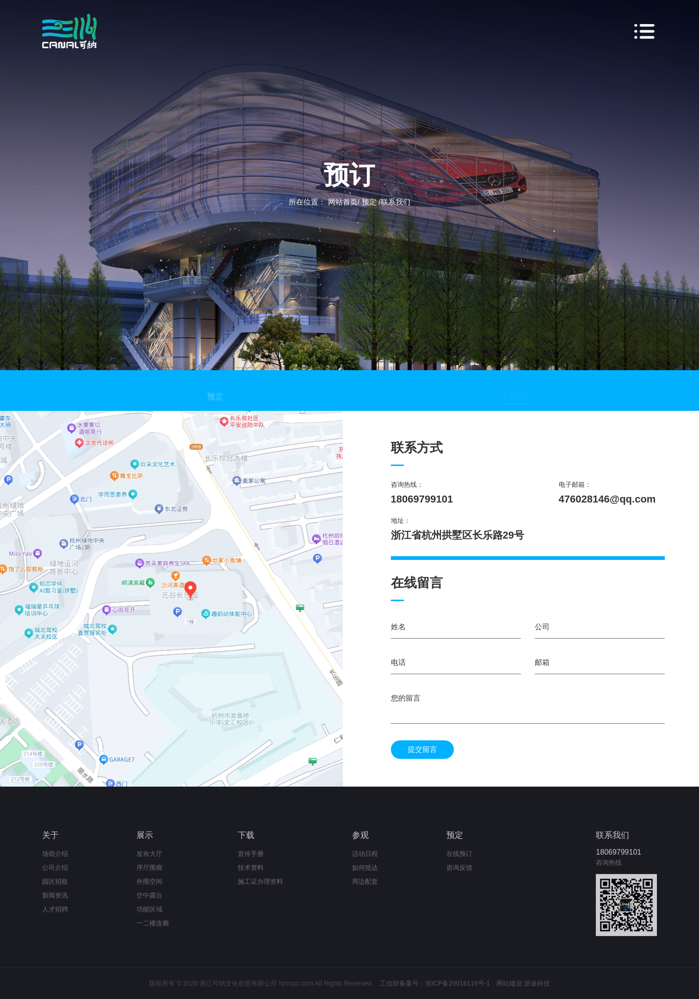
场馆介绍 (55, 861)
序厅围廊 (149, 875)
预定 (225, 404)
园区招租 (55, 889)
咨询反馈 (459, 875)
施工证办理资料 (260, 889)
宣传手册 (251, 861)
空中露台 (149, 903)
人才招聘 (55, 917)
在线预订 (459, 861)
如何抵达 (365, 875)
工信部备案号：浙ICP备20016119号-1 (435, 983)
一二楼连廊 (152, 931)
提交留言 (422, 749)
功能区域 (149, 917)
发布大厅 (149, 861)
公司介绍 (55, 875)
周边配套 (365, 889)
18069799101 (618, 860)
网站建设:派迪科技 (523, 983)
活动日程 (365, 861)
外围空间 (149, 889)
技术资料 (251, 875)
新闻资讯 (55, 903)
